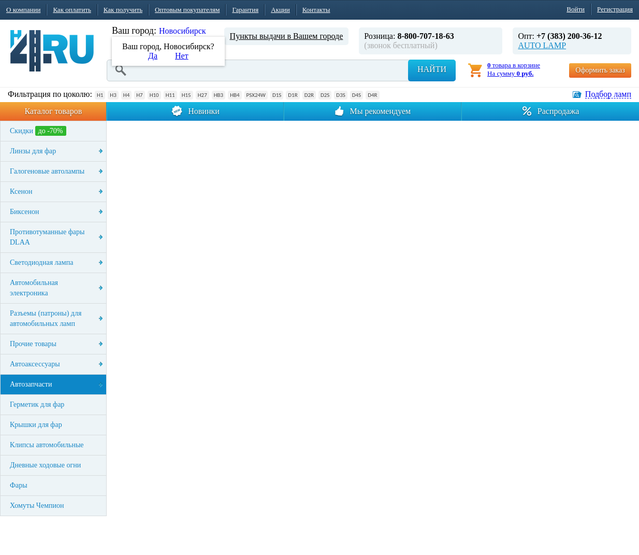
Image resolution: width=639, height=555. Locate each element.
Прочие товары (33, 344)
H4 (126, 95)
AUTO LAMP (542, 45)
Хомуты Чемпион (37, 505)
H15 (186, 95)
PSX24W (256, 95)
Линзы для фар (33, 151)
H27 (202, 95)
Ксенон (21, 191)
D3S (340, 95)
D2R (309, 95)
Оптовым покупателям (187, 9)
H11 (170, 95)
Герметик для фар (37, 404)
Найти (431, 69)
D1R (292, 95)
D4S (356, 95)
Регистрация (615, 9)
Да (152, 55)
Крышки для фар (36, 425)
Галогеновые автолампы (47, 171)
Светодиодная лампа (41, 262)
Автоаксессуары (35, 364)
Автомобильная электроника (34, 288)
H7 (139, 95)
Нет (181, 55)
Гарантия (245, 9)
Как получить (123, 9)
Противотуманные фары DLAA (47, 237)
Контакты (316, 9)
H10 (154, 95)
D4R (372, 95)
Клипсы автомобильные (47, 445)
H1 (100, 95)
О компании (23, 9)
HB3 (218, 95)
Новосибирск (182, 30)
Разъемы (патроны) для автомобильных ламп (45, 318)
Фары (18, 485)
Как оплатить (72, 9)
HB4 (234, 95)
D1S (276, 95)
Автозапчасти (31, 384)
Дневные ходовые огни (45, 465)
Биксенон (24, 212)
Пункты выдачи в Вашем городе (286, 36)
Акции (280, 9)
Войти (576, 9)
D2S (325, 95)
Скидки (38, 131)
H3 (113, 95)
